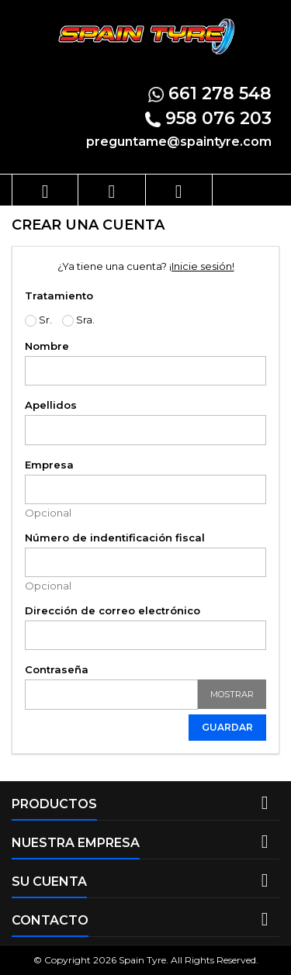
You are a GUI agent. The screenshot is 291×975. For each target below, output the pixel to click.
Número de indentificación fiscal (115, 537)
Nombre (47, 346)
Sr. (38, 320)
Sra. (78, 320)
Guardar (227, 727)
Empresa (49, 464)
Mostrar (232, 694)
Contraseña (56, 669)
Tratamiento (59, 295)
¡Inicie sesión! (201, 266)
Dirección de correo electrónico (112, 610)
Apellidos (51, 405)
